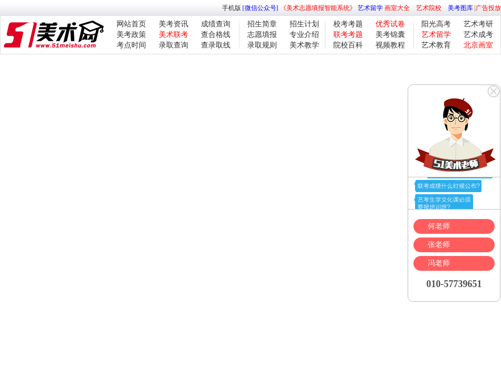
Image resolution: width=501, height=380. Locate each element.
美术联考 (173, 35)
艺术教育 (436, 45)
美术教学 (304, 45)
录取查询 (173, 45)
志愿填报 (262, 35)
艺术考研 (478, 24)
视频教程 (390, 45)
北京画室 (478, 45)
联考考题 (348, 35)
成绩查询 (215, 24)
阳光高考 (436, 24)
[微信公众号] (260, 8)
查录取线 (215, 45)
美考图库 (460, 8)
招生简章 (262, 24)
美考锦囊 (390, 35)
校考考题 (348, 24)
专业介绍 (304, 35)
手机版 (231, 8)
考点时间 (131, 45)
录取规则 (262, 45)
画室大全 (397, 8)
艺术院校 (428, 8)
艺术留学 (370, 8)
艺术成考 (478, 35)
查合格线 (215, 35)
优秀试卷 (390, 24)
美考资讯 (173, 24)
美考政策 (131, 35)
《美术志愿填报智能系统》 (318, 8)
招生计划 (304, 24)
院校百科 (348, 45)
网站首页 (131, 24)
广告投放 (488, 8)
